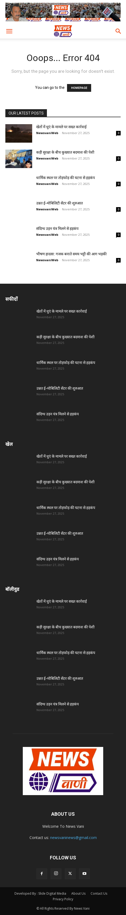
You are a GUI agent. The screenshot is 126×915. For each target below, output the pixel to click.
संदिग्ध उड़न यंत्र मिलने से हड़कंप (57, 228)
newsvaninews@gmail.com (73, 837)
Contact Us (99, 893)
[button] (9, 31)
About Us (78, 893)
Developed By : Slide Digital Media (40, 893)
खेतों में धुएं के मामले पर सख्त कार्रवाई (61, 127)
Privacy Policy (63, 899)
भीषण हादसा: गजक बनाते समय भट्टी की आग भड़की (71, 254)
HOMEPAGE (79, 88)
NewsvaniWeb (47, 133)
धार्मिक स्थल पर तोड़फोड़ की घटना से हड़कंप (65, 178)
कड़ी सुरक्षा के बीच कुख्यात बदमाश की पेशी (65, 152)
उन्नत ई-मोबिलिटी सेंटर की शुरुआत (59, 203)
